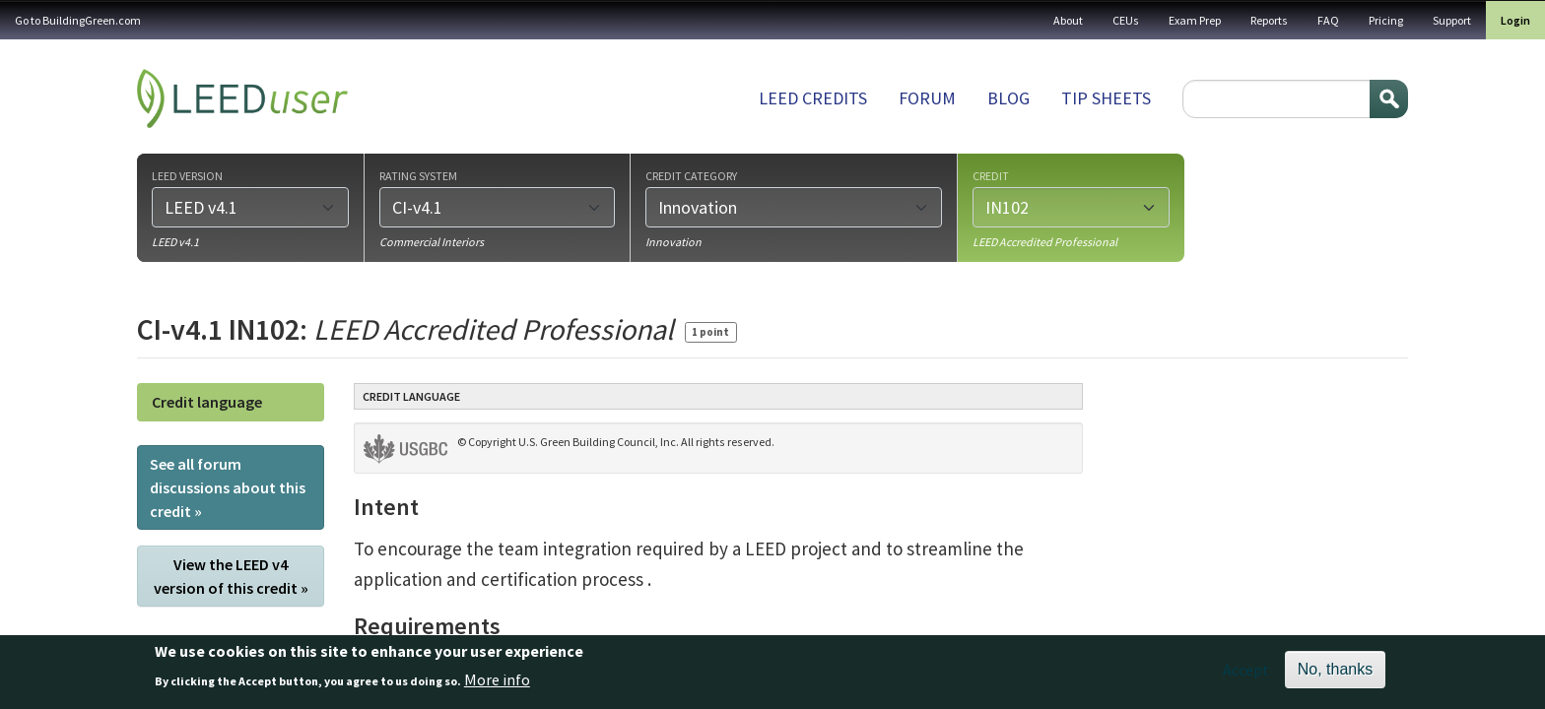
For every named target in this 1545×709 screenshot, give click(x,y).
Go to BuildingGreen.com (78, 20)
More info (497, 684)
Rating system (418, 175)
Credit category (691, 175)
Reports (1269, 20)
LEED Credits (813, 98)
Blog (1008, 98)
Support (1452, 20)
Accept (1246, 675)
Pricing (1386, 20)
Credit (991, 175)
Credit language (207, 402)
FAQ (1328, 20)
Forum (927, 98)
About (1068, 20)
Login (1515, 20)
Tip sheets (1106, 98)
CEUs (1125, 20)
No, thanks (1335, 675)
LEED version (187, 175)
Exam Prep (1195, 20)
